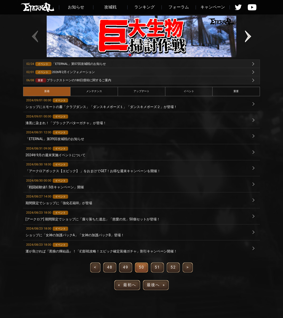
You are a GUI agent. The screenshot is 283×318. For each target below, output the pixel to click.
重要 (236, 91)
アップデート (141, 91)
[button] (130, 55)
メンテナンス (94, 91)
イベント (189, 91)
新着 (47, 91)
